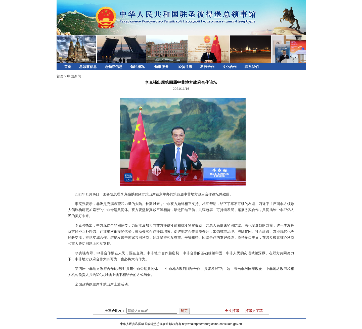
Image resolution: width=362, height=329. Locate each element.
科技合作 (207, 67)
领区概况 (137, 67)
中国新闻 (74, 76)
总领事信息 (88, 67)
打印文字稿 (254, 311)
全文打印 (232, 311)
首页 (67, 67)
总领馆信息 (113, 67)
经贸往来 (185, 67)
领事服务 (161, 67)
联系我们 (252, 67)
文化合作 (229, 67)
